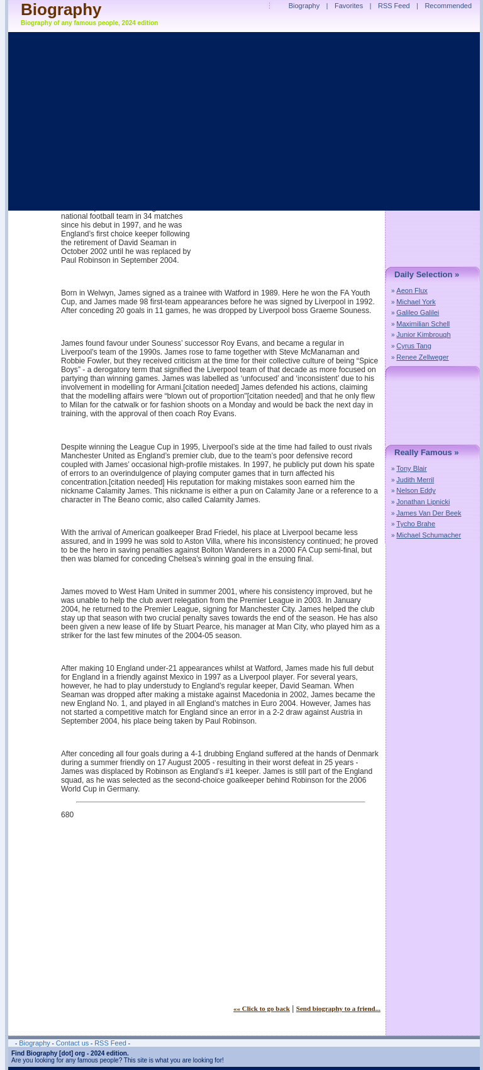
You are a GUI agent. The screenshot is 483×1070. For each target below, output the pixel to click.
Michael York (415, 302)
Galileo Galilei (417, 312)
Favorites (349, 5)
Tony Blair (411, 468)
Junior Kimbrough (423, 334)
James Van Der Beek (428, 513)
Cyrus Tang (413, 346)
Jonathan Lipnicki (423, 501)
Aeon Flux (412, 290)
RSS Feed (394, 5)
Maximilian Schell (423, 324)
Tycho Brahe (415, 523)
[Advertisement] (166, 916)
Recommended (448, 5)
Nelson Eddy (415, 490)
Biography (61, 9)
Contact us (72, 1043)
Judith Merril (415, 479)
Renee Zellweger (422, 357)
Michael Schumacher (428, 535)
